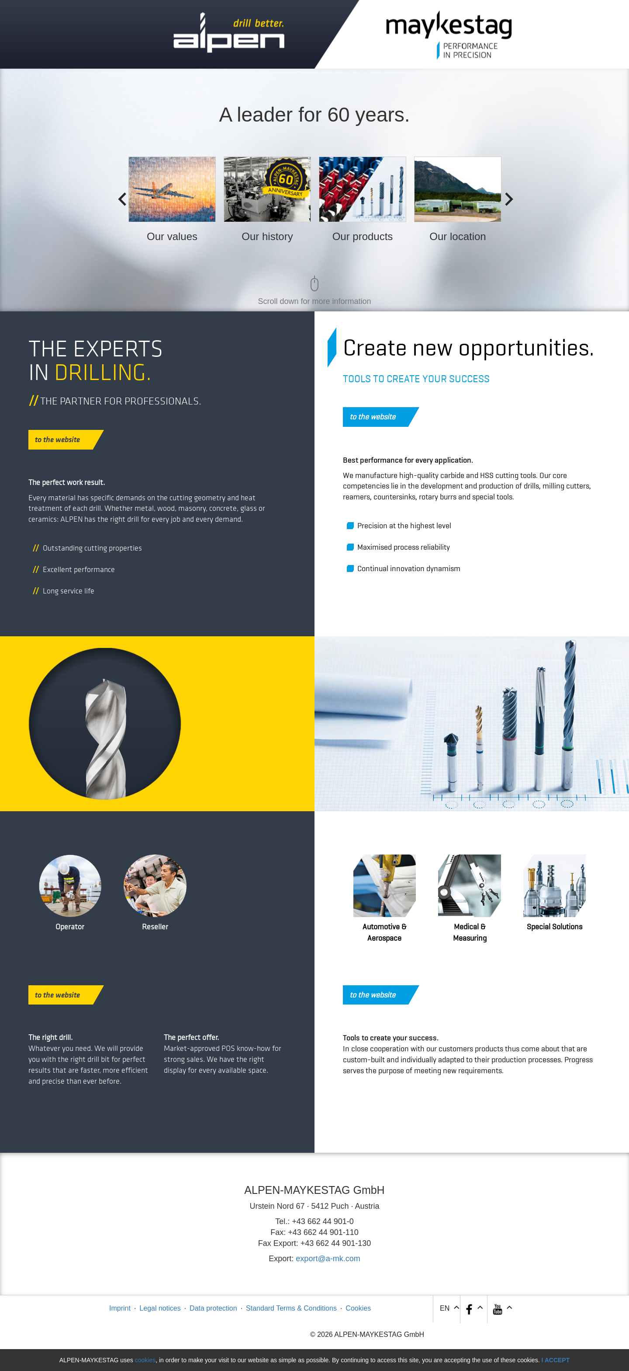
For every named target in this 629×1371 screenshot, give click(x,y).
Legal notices (159, 1308)
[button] (501, 1309)
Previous (119, 197)
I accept (555, 1360)
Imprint (120, 1308)
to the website (64, 439)
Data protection (213, 1308)
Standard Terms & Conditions (291, 1308)
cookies (145, 1360)
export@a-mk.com (328, 1258)
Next (506, 197)
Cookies (358, 1308)
